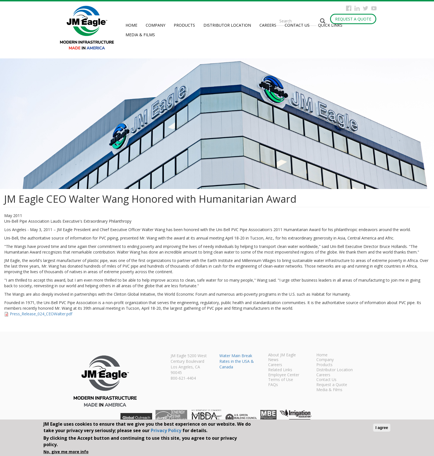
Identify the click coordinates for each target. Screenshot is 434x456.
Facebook (348, 8)
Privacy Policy (166, 430)
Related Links (280, 370)
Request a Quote (353, 19)
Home (131, 25)
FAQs (273, 385)
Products (184, 25)
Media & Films (140, 34)
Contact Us (297, 25)
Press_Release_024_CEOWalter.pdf (41, 313)
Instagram (357, 8)
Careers (267, 25)
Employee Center (283, 375)
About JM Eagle (282, 355)
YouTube (374, 8)
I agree (381, 427)
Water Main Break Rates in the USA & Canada (236, 361)
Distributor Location (227, 25)
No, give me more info (66, 451)
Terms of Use (280, 380)
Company (155, 25)
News (273, 360)
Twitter (365, 8)
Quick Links (330, 25)
